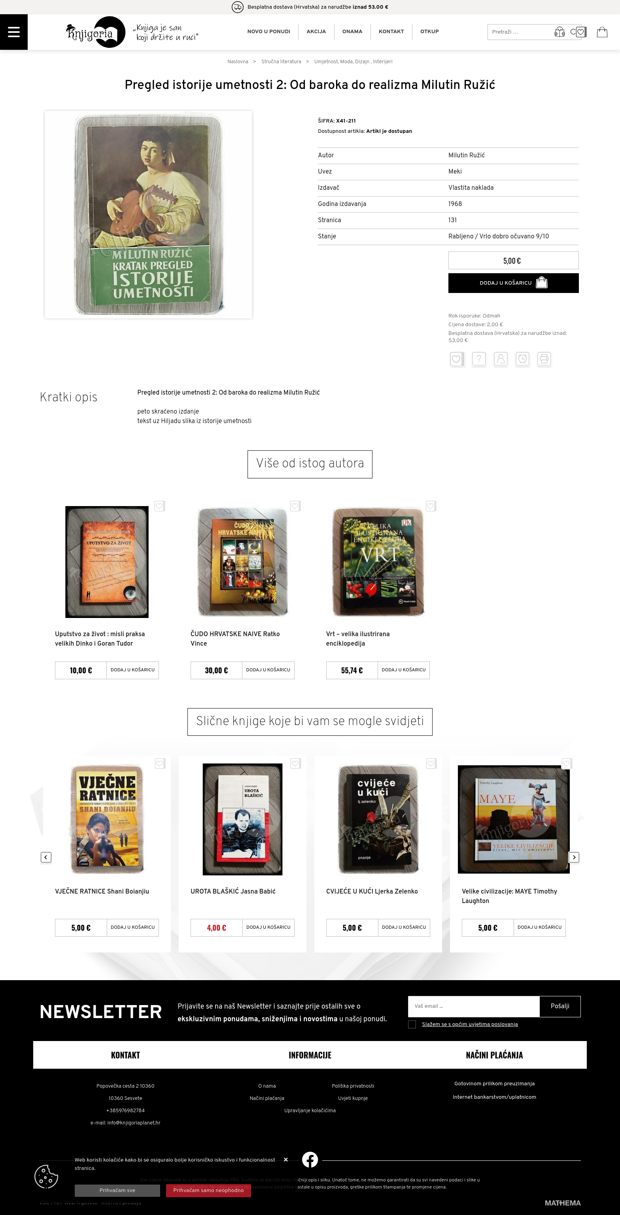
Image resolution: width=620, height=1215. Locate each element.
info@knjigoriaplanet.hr (133, 1123)
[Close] (117, 1191)
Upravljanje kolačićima (310, 1111)
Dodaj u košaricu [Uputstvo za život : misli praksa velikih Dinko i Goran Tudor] (133, 670)
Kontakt (391, 32)
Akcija (316, 32)
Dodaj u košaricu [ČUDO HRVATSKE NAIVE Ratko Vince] (268, 670)
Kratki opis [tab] (69, 398)
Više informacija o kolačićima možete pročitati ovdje (139, 1176)
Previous (46, 858)
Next (574, 858)
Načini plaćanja (267, 1099)
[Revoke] (208, 1190)
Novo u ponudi (268, 32)
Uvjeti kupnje (353, 1099)
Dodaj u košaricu (514, 282)
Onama (352, 32)
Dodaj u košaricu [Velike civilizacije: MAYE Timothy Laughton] (540, 927)
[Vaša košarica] (602, 32)
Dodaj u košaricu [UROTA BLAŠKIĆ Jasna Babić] (268, 927)
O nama (267, 1086)
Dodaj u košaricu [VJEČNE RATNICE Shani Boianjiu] (133, 927)
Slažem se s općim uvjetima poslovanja (470, 1024)
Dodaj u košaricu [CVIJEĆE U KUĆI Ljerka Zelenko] (404, 927)
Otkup (429, 32)
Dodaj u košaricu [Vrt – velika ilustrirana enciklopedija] (404, 670)
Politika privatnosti (353, 1086)
